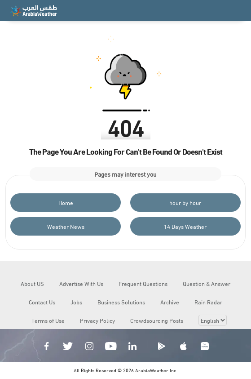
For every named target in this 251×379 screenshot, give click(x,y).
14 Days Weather (185, 226)
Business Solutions (121, 301)
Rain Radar (208, 301)
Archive (169, 301)
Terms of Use (48, 320)
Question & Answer (206, 283)
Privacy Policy (97, 320)
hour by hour (185, 202)
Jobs (76, 301)
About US (32, 283)
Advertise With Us (81, 283)
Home (65, 202)
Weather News (65, 226)
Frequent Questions (143, 283)
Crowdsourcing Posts (156, 320)
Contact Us (42, 301)
